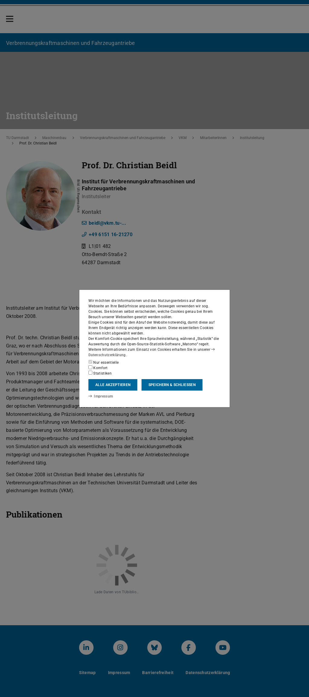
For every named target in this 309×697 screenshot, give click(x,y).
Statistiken (100, 373)
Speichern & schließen (172, 385)
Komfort (98, 367)
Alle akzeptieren (112, 385)
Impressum (100, 396)
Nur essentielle (103, 362)
